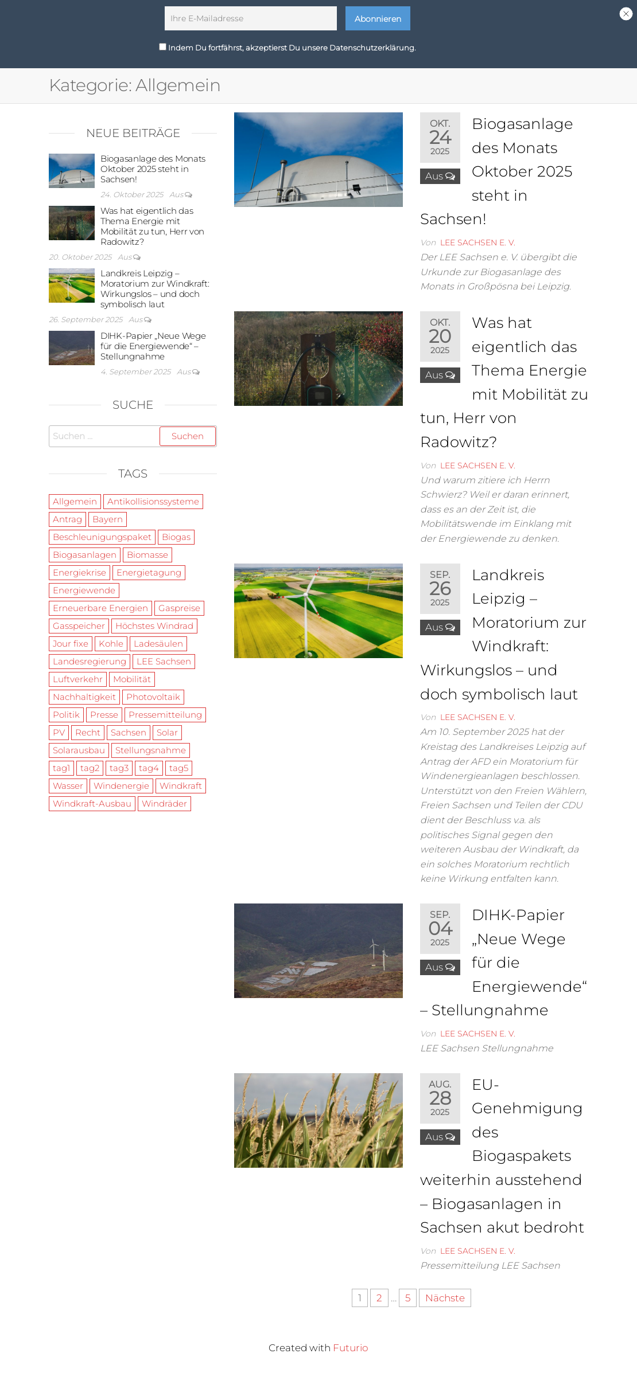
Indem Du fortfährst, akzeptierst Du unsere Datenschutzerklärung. (287, 44)
